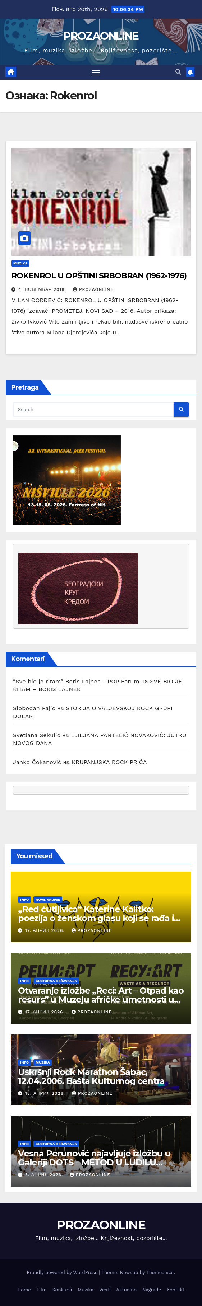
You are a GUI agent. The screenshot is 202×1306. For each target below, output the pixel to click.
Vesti (104, 1289)
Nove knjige (48, 899)
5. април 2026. (45, 1174)
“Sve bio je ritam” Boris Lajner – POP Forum (76, 681)
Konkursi (62, 1289)
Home (24, 1289)
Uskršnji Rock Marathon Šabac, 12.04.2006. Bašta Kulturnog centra (91, 1076)
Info (24, 899)
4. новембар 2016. (43, 289)
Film (42, 1289)
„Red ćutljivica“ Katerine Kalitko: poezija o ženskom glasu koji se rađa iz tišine (98, 918)
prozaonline (93, 289)
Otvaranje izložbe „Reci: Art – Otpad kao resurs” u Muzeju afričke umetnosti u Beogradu (101, 999)
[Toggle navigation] (96, 72)
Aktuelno (126, 1289)
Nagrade (151, 1289)
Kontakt (175, 1289)
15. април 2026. (46, 1093)
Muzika (20, 263)
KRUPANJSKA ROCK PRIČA (109, 762)
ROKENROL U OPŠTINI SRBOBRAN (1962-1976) (99, 275)
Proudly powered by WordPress (63, 1272)
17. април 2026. (45, 930)
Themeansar (160, 1272)
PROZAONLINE (100, 36)
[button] (178, 72)
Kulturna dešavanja (56, 981)
